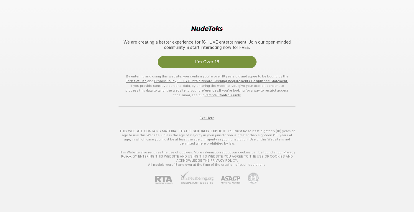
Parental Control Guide (223, 95)
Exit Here (207, 118)
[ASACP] (226, 180)
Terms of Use (136, 81)
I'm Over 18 (207, 61)
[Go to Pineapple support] (249, 178)
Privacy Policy (165, 81)
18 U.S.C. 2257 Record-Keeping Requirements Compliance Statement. (232, 81)
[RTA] (167, 180)
